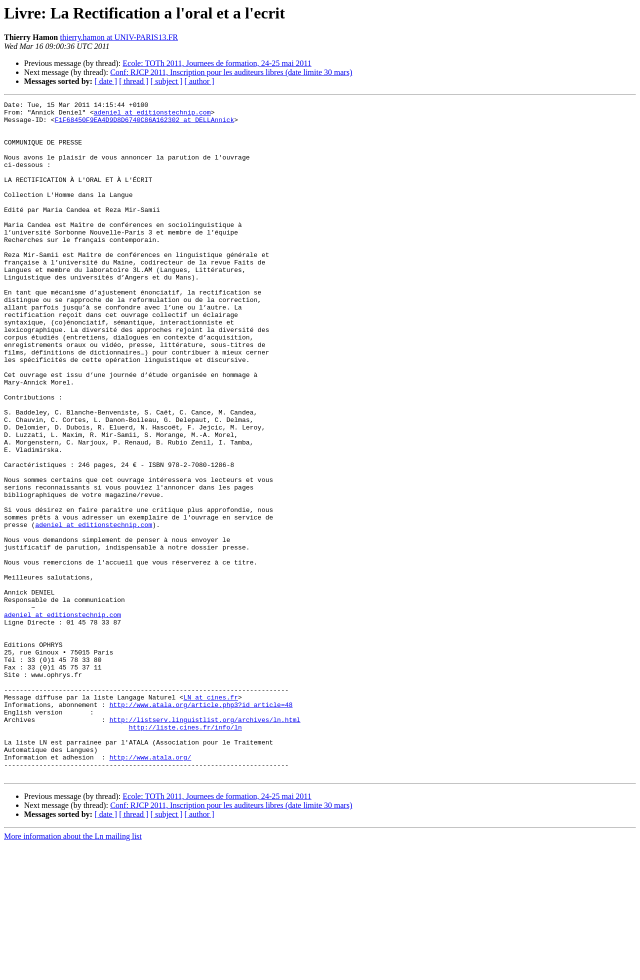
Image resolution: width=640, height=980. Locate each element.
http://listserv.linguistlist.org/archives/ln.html (205, 844)
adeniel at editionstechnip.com (152, 115)
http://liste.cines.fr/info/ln (185, 853)
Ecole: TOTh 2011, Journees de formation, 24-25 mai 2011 (217, 63)
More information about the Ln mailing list (73, 971)
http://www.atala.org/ (151, 889)
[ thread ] (133, 81)
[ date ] (105, 81)
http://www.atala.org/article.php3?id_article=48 (201, 826)
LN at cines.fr (211, 817)
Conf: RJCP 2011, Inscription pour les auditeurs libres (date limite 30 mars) (231, 72)
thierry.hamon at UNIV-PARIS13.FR (119, 37)
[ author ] (199, 81)
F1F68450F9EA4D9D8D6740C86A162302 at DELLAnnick (144, 124)
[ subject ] (166, 81)
